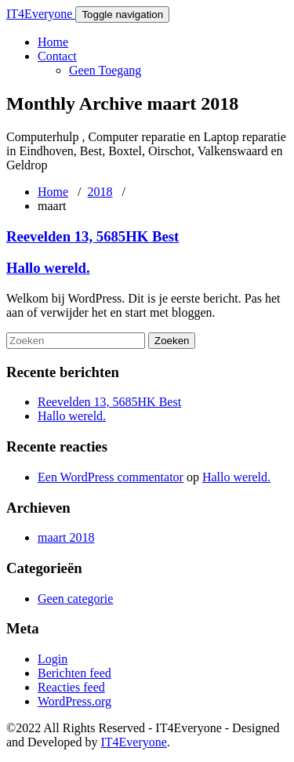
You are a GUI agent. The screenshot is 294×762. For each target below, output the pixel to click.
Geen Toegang (105, 70)
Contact (57, 56)
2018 (100, 191)
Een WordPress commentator (110, 477)
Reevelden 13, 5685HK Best (92, 236)
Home (53, 42)
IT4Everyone (40, 13)
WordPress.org (74, 701)
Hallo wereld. (48, 267)
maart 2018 (66, 537)
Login (52, 659)
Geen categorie (75, 598)
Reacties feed (71, 687)
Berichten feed (74, 673)
